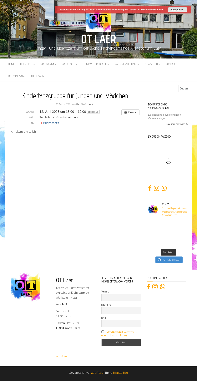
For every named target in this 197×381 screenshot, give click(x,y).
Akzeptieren (177, 9)
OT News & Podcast (96, 64)
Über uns (27, 64)
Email (103, 317)
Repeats (93, 112)
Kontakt (171, 64)
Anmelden (61, 356)
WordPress (97, 372)
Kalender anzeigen (177, 124)
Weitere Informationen (152, 9)
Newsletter (152, 64)
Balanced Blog (120, 372)
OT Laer (98, 39)
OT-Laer (89, 104)
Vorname (105, 291)
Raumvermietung (127, 64)
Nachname (106, 304)
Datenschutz (16, 76)
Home (11, 64)
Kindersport (50, 123)
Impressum (37, 76)
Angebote (69, 64)
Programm (49, 64)
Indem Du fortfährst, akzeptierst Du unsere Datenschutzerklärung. (119, 333)
